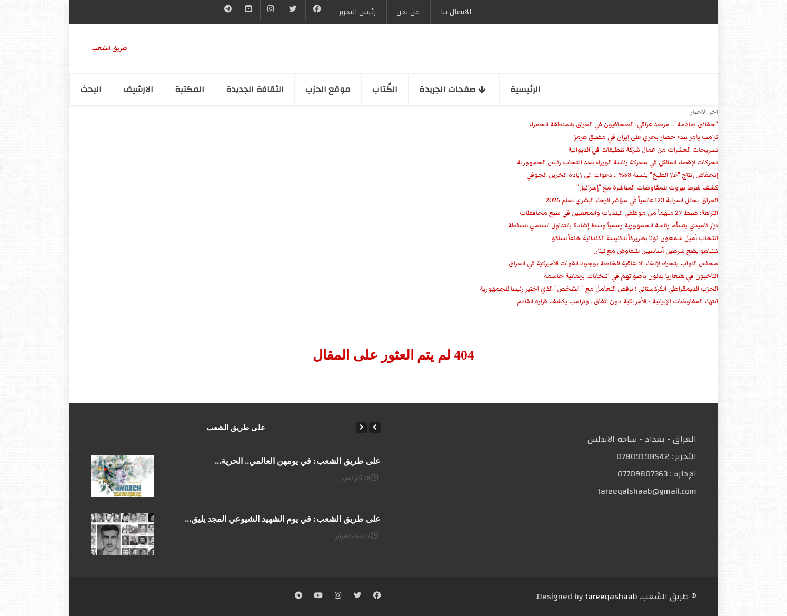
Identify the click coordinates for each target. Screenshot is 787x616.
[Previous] (375, 427)
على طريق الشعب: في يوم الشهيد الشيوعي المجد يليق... (282, 518)
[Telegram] (228, 10)
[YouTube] (249, 10)
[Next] (361, 427)
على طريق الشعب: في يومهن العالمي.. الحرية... (297, 460)
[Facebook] (317, 10)
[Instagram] (338, 596)
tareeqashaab (611, 596)
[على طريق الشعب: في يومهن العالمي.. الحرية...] (122, 476)
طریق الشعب (109, 48)
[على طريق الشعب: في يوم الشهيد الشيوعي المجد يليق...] (122, 534)
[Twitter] (292, 10)
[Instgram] (271, 10)
